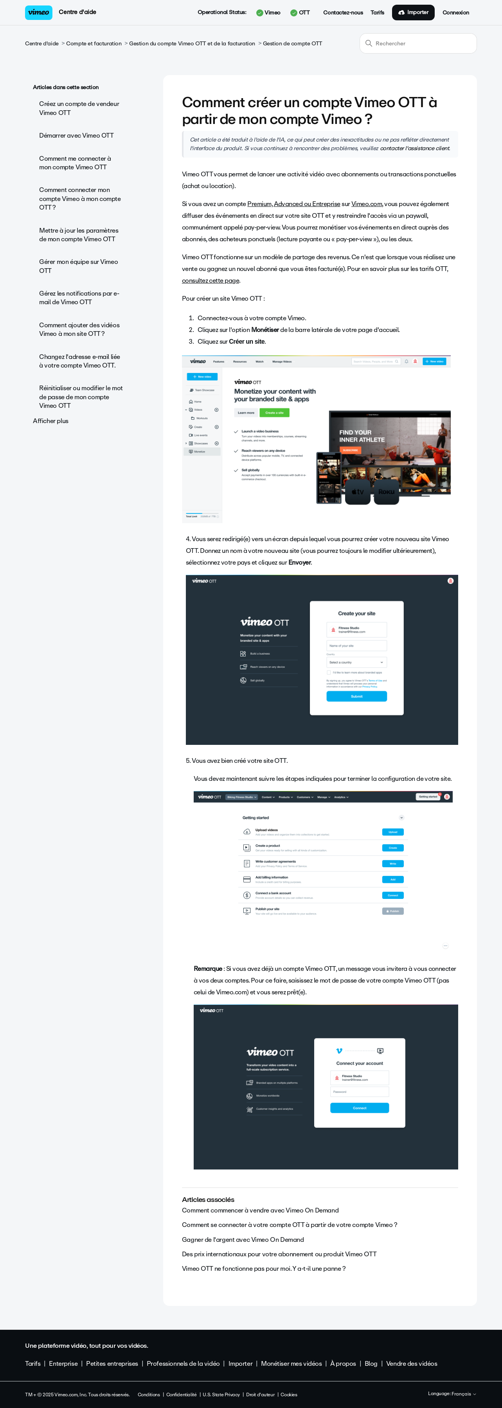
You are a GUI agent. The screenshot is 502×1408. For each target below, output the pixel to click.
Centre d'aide (77, 12)
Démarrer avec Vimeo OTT (76, 135)
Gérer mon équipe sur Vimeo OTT (78, 266)
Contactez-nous (343, 13)
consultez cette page (210, 280)
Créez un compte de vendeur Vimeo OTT (79, 108)
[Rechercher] (418, 43)
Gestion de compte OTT (292, 43)
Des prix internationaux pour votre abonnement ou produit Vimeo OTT (279, 1254)
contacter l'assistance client (414, 148)
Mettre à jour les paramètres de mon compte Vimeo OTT (78, 234)
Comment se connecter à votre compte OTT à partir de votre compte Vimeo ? (290, 1225)
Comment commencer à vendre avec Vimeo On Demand (260, 1210)
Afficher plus (50, 421)
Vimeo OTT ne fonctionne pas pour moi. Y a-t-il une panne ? (264, 1268)
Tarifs (377, 13)
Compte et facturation (93, 43)
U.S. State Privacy (221, 1395)
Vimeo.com (366, 204)
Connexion (456, 13)
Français (464, 1394)
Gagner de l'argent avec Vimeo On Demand (243, 1239)
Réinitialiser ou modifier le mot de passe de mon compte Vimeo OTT (81, 397)
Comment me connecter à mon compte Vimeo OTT (75, 162)
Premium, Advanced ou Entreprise (293, 204)
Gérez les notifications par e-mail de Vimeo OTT (79, 297)
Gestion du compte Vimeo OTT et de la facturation (192, 43)
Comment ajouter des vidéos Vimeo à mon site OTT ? (79, 329)
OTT (299, 13)
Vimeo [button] (268, 13)
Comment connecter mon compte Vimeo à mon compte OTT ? (80, 199)
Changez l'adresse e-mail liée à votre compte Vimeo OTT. (79, 361)
